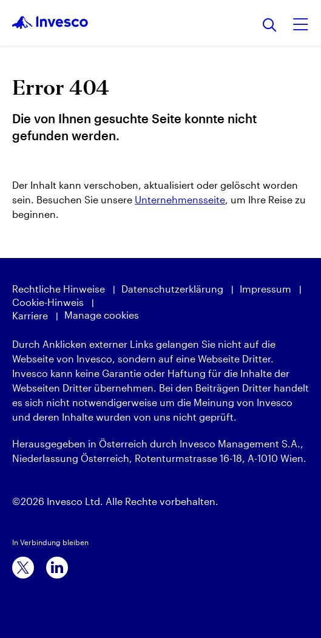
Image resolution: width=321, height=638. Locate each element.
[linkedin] (57, 568)
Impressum (265, 288)
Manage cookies (101, 315)
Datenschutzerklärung (172, 288)
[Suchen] (269, 26)
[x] (23, 568)
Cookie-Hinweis (48, 302)
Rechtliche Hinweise (58, 288)
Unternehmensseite (180, 199)
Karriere (30, 315)
